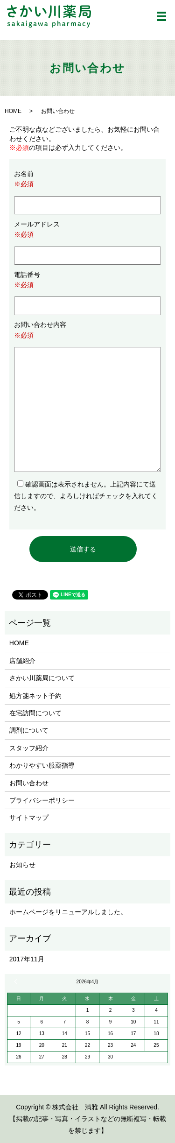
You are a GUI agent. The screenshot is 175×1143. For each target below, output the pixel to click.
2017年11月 (26, 959)
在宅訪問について (35, 713)
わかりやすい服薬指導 (42, 765)
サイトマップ (29, 817)
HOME (13, 111)
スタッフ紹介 (29, 748)
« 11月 (17, 981)
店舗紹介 (22, 660)
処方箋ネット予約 (35, 695)
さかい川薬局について (42, 678)
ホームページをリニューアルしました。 (68, 912)
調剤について (29, 730)
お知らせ (22, 864)
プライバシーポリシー (42, 800)
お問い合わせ (29, 783)
